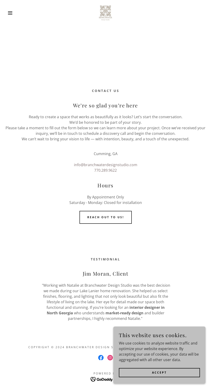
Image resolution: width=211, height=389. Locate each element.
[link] (106, 13)
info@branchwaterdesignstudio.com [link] (105, 164)
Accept (159, 372)
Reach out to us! (105, 217)
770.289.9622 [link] (105, 170)
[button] (11, 13)
